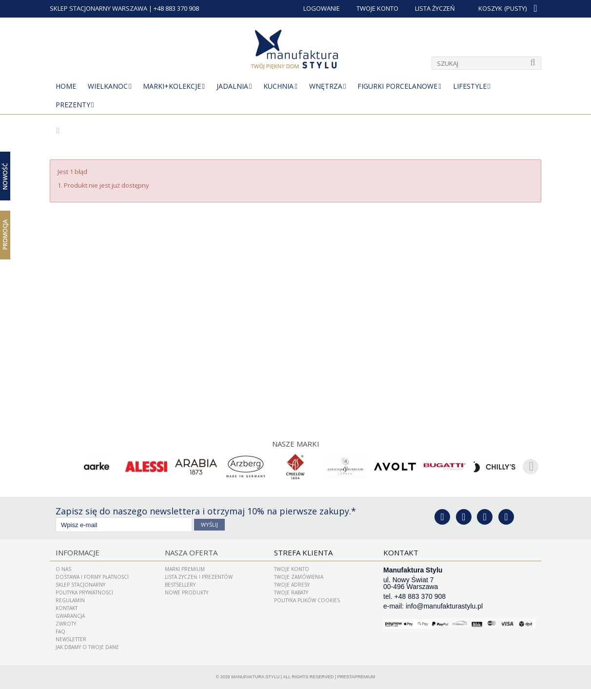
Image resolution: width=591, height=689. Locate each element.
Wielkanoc (108, 86)
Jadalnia (232, 86)
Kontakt (67, 608)
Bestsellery (180, 584)
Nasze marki (295, 444)
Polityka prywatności (84, 592)
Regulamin (70, 600)
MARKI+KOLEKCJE (172, 86)
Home (66, 86)
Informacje (77, 552)
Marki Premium (185, 569)
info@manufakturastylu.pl (444, 606)
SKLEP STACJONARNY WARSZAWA (98, 8)
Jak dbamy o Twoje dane (87, 647)
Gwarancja (70, 615)
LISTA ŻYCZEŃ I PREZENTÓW (199, 576)
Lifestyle (470, 86)
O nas (63, 569)
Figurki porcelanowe (397, 86)
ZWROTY (66, 623)
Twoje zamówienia (298, 576)
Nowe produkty (186, 592)
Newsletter (71, 639)
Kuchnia (278, 86)
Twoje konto (291, 569)
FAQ (60, 631)
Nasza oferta (191, 552)
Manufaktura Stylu (255, 676)
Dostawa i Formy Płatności (92, 576)
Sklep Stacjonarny (80, 584)
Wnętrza (325, 86)
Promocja (5, 234)
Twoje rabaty (291, 592)
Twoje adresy (292, 584)
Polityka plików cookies (307, 600)
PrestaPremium (356, 676)
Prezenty (73, 104)
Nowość (5, 175)
